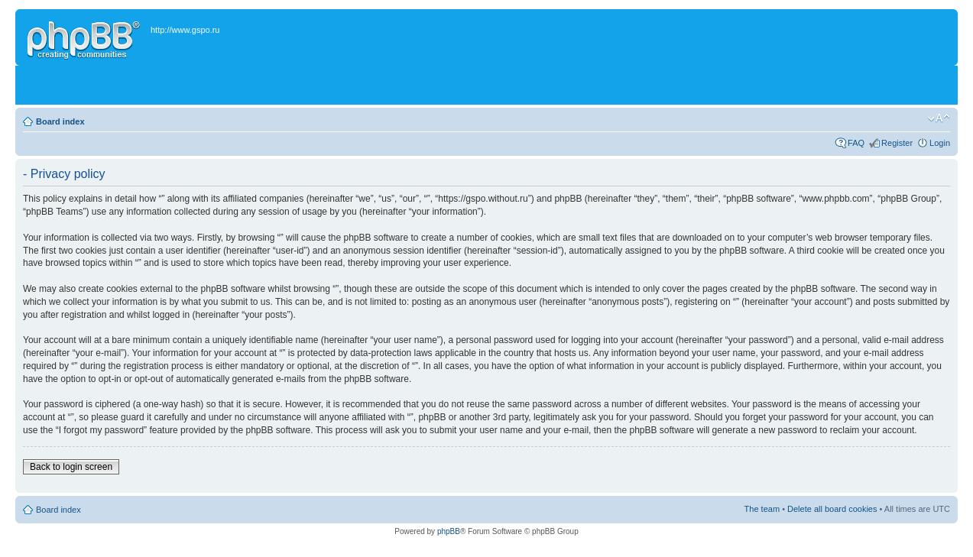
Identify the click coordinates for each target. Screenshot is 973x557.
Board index (60, 121)
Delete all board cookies (832, 508)
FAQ (856, 142)
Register (897, 142)
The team (762, 508)
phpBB (448, 531)
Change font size (939, 118)
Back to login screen (71, 466)
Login (939, 142)
